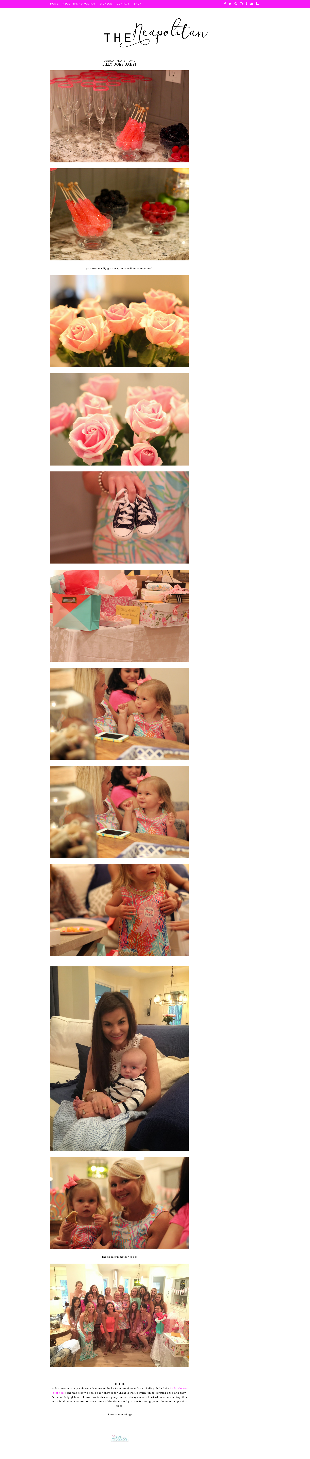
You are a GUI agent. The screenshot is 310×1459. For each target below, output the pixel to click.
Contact (123, 3)
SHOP (137, 3)
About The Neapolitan (79, 3)
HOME (54, 3)
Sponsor (106, 3)
